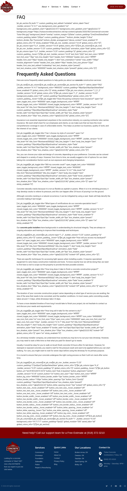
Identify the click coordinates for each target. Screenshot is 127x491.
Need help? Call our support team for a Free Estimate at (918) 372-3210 (63, 432)
